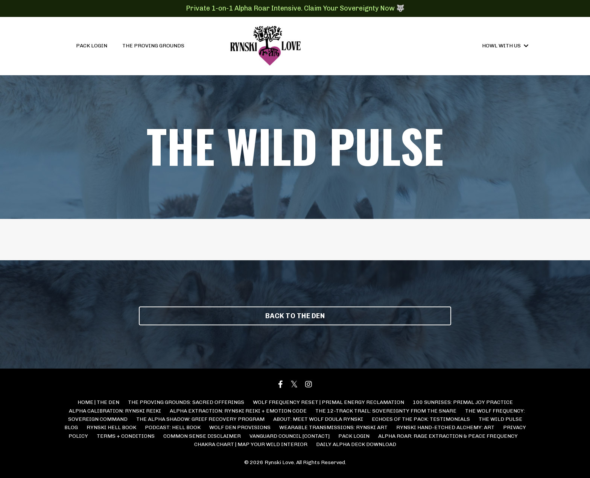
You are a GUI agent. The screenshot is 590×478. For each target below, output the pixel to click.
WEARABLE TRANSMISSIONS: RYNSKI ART (333, 427)
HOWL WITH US (505, 45)
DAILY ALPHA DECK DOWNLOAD (356, 444)
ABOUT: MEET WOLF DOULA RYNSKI (318, 419)
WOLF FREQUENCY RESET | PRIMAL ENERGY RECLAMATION (328, 402)
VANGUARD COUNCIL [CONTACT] (289, 436)
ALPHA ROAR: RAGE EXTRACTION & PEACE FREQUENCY (448, 436)
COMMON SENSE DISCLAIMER (202, 436)
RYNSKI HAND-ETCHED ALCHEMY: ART (445, 427)
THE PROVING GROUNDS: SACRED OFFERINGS (186, 402)
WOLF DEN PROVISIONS (240, 427)
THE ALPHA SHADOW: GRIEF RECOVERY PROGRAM (200, 419)
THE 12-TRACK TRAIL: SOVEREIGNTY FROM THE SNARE (385, 411)
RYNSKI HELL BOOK (111, 427)
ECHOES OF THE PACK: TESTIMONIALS (421, 419)
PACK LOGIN (91, 45)
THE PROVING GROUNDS (153, 45)
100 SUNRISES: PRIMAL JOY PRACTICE (463, 402)
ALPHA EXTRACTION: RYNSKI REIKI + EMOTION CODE (238, 411)
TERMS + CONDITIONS (126, 436)
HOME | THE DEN (98, 402)
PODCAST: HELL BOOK (173, 427)
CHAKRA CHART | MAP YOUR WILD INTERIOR (250, 444)
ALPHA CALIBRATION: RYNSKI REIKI (115, 411)
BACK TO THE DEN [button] (295, 316)
